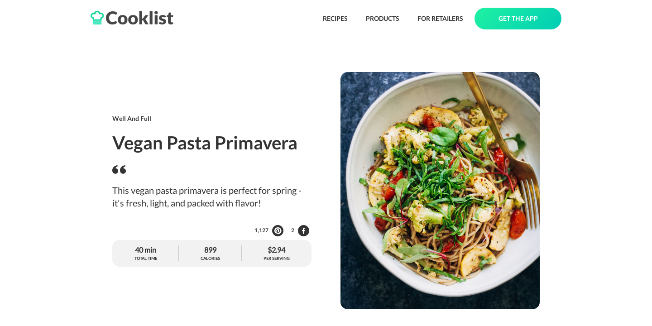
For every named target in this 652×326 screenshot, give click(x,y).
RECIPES (335, 18)
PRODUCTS (382, 18)
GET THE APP (518, 18)
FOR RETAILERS (440, 18)
